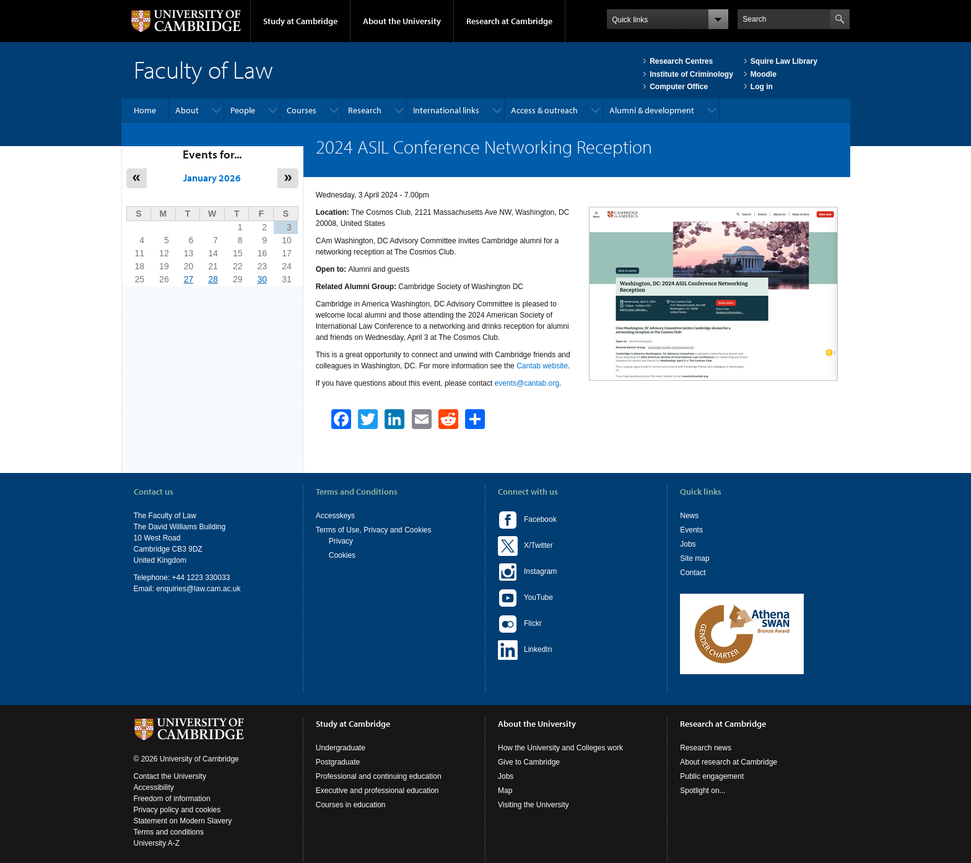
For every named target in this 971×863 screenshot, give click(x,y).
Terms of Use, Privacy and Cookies (374, 530)
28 (213, 279)
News (689, 515)
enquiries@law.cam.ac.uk (198, 588)
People (242, 110)
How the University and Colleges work (560, 748)
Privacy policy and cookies (177, 809)
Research (364, 110)
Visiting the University (533, 804)
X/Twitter (525, 546)
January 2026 (212, 177)
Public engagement (712, 776)
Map (505, 790)
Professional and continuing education (379, 776)
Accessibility (154, 787)
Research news (705, 748)
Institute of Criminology (691, 74)
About (187, 110)
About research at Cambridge (728, 762)
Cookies (342, 555)
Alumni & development (651, 110)
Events (691, 530)
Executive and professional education (377, 790)
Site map (694, 558)
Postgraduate (338, 762)
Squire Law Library (784, 61)
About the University (402, 21)
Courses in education (351, 804)
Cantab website (542, 366)
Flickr (520, 624)
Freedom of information (172, 798)
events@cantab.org (527, 383)
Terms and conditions (169, 832)
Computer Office (679, 86)
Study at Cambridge (300, 21)
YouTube (525, 598)
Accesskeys (335, 515)
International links (446, 110)
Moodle (764, 74)
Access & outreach (544, 110)
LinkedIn (525, 650)
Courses (301, 110)
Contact (692, 572)
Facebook (527, 520)
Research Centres (681, 61)
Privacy (341, 541)
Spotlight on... (702, 790)
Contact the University (170, 776)
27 (189, 279)
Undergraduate (340, 748)
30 (262, 279)
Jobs (687, 544)
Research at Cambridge (509, 21)
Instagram (527, 572)
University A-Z (157, 843)
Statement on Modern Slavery (183, 821)
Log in (762, 86)
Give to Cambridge (529, 762)
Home (145, 110)
